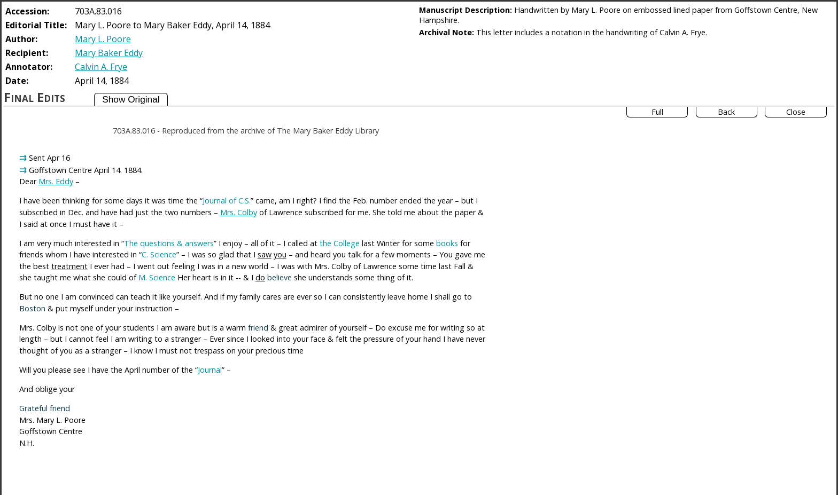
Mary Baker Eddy (109, 53)
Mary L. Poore (103, 39)
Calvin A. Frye (101, 67)
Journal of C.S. (227, 200)
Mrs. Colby (238, 212)
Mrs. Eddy (55, 181)
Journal (210, 370)
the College (340, 243)
